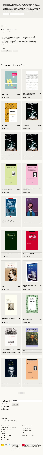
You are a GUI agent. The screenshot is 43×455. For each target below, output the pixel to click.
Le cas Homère (5, 382)
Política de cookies (26, 428)
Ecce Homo (25, 382)
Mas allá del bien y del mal (7, 189)
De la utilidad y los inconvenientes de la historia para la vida (30, 189)
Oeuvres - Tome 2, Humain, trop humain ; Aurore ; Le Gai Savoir (29, 94)
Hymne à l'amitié (5, 94)
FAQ (23, 432)
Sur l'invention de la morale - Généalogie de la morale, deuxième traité (8, 221)
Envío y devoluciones (27, 426)
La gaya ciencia (5, 125)
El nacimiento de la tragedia (28, 156)
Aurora (3, 286)
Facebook (31, 435)
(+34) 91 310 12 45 (5, 439)
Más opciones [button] (20, 13)
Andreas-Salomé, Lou (6, 352)
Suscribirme (15, 404)
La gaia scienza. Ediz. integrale (29, 222)
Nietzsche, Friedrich (5, 97)
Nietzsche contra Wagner (7, 253)
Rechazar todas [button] (13, 13)
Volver (4, 26)
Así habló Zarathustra (27, 319)
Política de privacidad (27, 430)
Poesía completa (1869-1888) (28, 253)
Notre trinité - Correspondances (8, 349)
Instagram (24, 435)
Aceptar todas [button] (6, 13)
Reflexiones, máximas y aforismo (29, 350)
